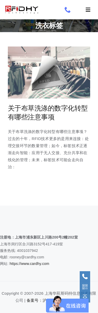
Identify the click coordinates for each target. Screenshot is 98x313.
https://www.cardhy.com (29, 264)
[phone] (68, 10)
